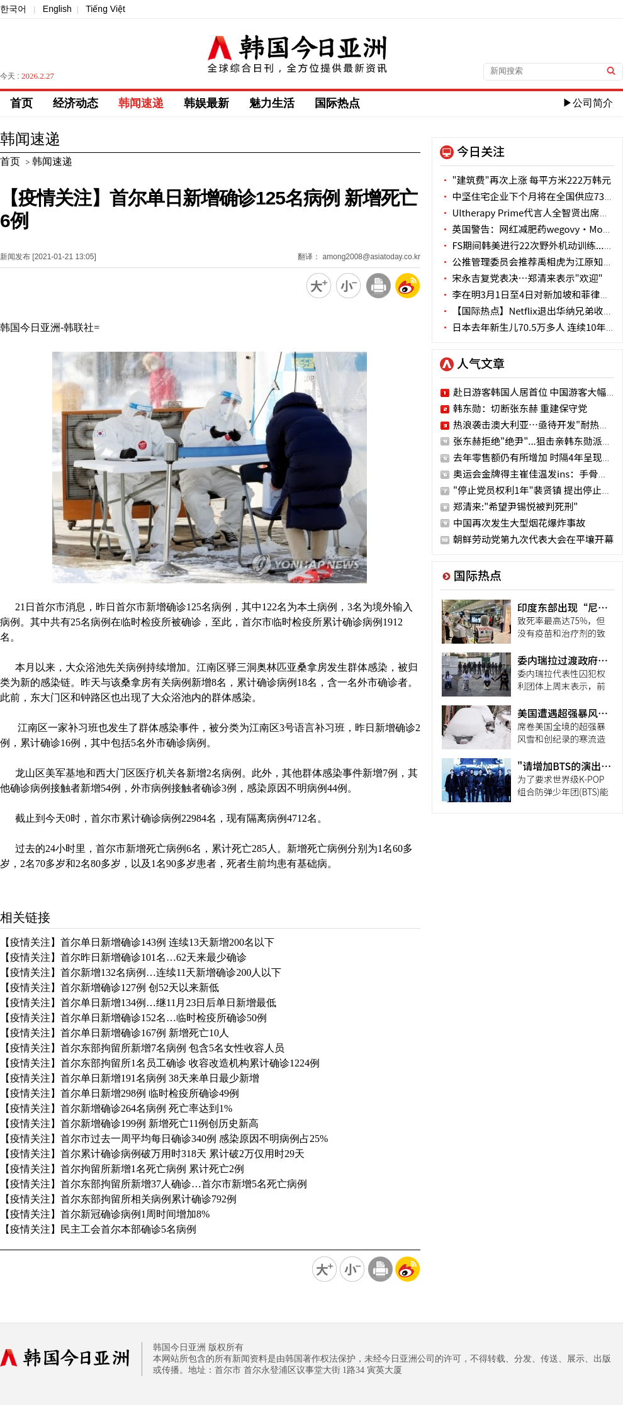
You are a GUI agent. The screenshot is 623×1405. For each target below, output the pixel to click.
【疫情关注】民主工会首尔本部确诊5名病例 (98, 1229)
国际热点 (337, 103)
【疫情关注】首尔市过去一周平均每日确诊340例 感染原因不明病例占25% (164, 1138)
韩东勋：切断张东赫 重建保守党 (520, 408)
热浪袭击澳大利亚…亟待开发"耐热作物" (537, 424)
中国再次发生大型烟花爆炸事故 (519, 522)
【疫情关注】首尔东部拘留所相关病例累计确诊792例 (118, 1199)
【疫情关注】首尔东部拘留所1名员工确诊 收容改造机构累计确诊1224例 (160, 1063)
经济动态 (75, 103)
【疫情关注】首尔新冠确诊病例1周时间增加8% (105, 1214)
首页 (21, 103)
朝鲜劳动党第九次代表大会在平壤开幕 (533, 539)
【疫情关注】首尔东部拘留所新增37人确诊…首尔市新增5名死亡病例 (153, 1183)
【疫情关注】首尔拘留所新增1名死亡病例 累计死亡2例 (122, 1168)
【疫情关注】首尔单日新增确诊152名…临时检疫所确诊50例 (133, 1017)
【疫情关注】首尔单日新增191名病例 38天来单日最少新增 (129, 1078)
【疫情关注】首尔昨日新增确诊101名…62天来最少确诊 (123, 957)
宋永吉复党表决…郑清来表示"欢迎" (522, 277)
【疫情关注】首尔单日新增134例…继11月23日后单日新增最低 (138, 1002)
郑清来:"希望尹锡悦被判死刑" (515, 506)
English (57, 9)
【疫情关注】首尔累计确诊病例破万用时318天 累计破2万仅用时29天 (152, 1153)
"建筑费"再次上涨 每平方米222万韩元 (526, 179)
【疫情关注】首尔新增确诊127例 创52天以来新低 (109, 987)
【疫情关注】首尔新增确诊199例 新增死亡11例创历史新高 (129, 1123)
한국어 (13, 9)
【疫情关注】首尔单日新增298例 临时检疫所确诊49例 (119, 1093)
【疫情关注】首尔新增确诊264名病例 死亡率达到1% (116, 1108)
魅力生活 (272, 103)
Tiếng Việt (105, 9)
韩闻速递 (141, 103)
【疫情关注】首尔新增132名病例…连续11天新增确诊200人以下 (140, 972)
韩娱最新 (206, 103)
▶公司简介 (588, 103)
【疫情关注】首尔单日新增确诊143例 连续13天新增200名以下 (137, 942)
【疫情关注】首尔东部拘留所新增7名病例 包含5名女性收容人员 (142, 1048)
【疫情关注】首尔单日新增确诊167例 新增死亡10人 (114, 1032)
